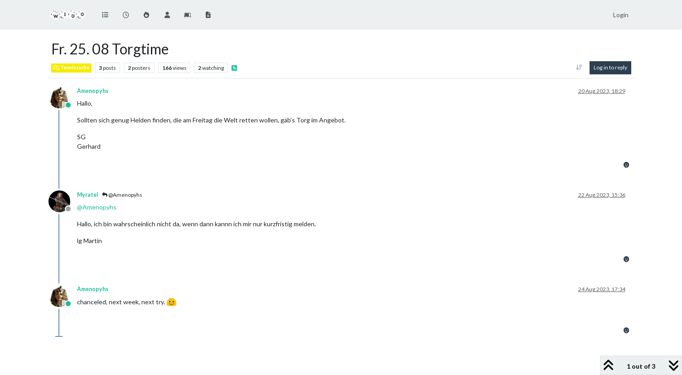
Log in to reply (610, 67)
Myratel (87, 194)
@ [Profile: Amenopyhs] (96, 207)
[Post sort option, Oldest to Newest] (578, 67)
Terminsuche (71, 67)
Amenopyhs (92, 91)
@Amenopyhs (122, 194)
